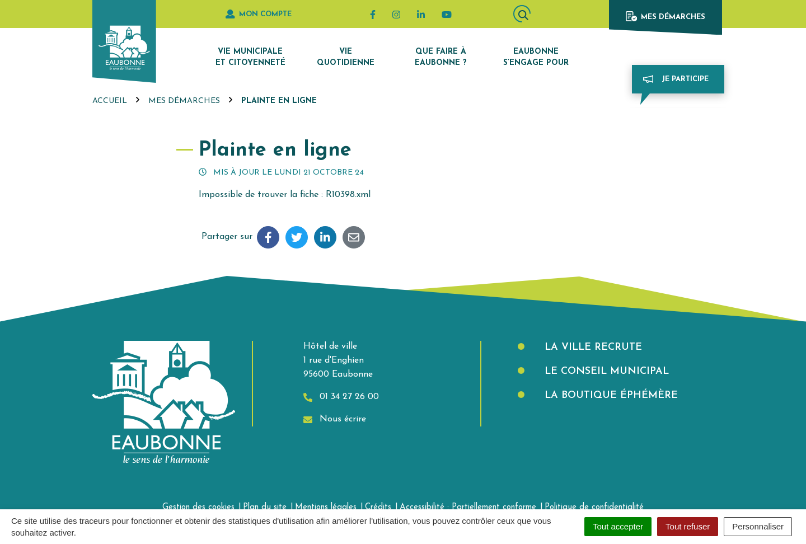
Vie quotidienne (345, 57)
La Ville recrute (591, 347)
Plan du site (265, 507)
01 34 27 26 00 (341, 397)
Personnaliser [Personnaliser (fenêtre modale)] (758, 526)
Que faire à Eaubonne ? (441, 57)
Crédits (378, 507)
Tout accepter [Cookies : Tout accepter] (618, 526)
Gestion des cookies (198, 507)
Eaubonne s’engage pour (536, 57)
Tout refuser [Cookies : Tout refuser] (688, 526)
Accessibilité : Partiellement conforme (468, 507)
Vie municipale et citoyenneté (250, 57)
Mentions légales (326, 507)
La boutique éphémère (609, 395)
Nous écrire (334, 419)
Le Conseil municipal (605, 371)
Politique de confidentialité (594, 507)
